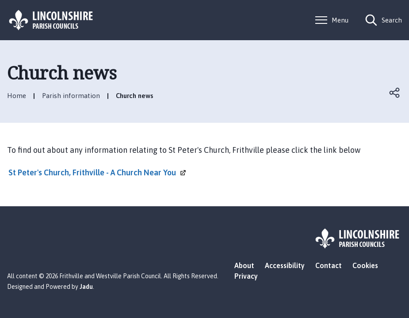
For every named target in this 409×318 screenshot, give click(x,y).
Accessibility (285, 265)
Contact (328, 265)
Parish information (71, 95)
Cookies (365, 265)
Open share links (395, 92)
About (244, 265)
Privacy (246, 276)
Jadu (86, 286)
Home (16, 95)
